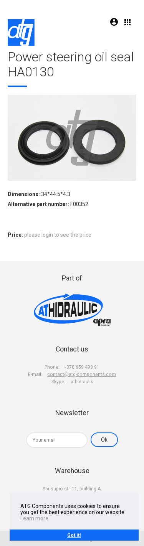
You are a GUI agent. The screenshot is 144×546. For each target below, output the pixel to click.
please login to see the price (57, 235)
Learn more (34, 518)
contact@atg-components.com (81, 374)
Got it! (74, 535)
